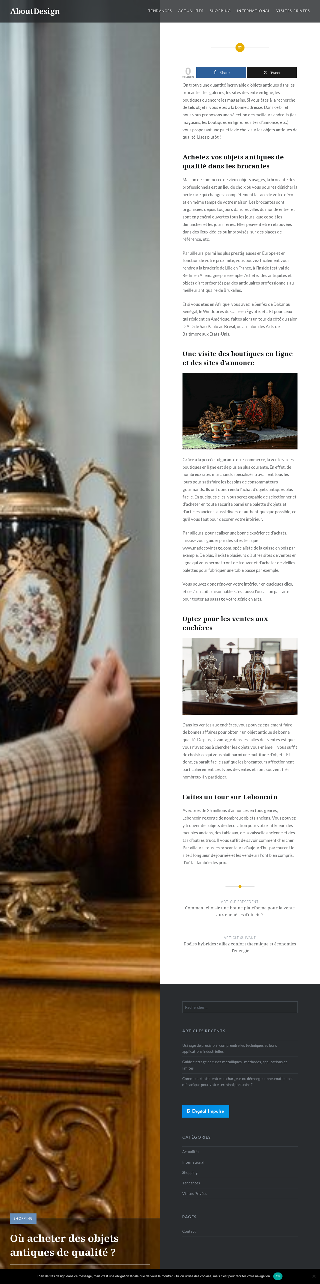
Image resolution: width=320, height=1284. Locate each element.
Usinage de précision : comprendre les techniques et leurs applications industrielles (229, 1048)
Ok (278, 1276)
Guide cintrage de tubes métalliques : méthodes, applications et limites (234, 1065)
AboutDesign (35, 11)
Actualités (191, 11)
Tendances (160, 11)
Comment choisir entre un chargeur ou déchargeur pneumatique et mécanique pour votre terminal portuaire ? (237, 1081)
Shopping (220, 11)
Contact (189, 1231)
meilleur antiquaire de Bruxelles (211, 290)
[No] (313, 1276)
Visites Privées (293, 11)
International (253, 11)
